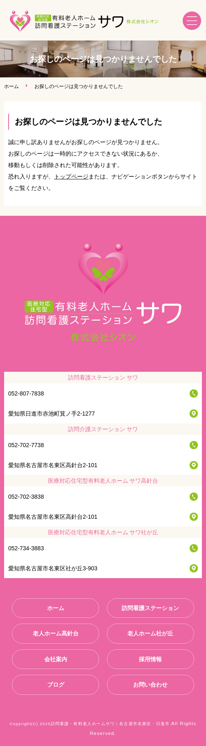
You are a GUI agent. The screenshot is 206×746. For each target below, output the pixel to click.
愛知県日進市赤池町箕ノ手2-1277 (51, 413)
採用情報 (150, 659)
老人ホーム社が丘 (150, 633)
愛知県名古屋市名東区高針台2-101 (52, 465)
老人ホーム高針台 (56, 633)
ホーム (11, 86)
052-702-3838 (26, 496)
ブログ (55, 684)
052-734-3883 (26, 548)
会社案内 (55, 659)
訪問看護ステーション (150, 608)
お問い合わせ (150, 684)
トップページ (71, 176)
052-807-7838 (26, 393)
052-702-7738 (26, 445)
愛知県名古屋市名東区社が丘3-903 (52, 568)
